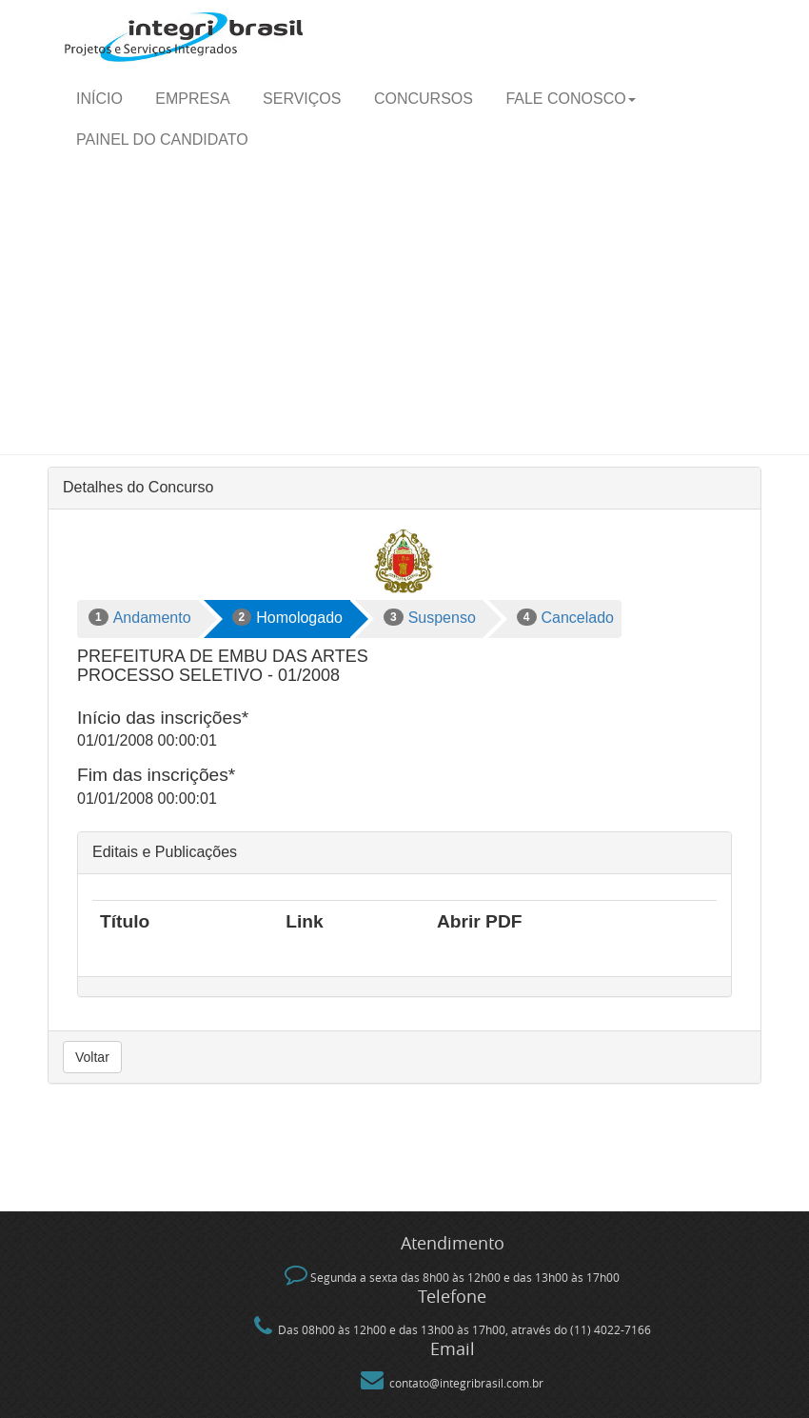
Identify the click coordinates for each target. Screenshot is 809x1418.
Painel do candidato (162, 139)
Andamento (140, 617)
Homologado (287, 617)
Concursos (423, 98)
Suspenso (430, 617)
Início (99, 98)
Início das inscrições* (162, 718)
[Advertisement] (404, 311)
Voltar (92, 1057)
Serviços (302, 98)
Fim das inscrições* (156, 775)
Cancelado (565, 617)
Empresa (192, 98)
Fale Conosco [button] (570, 98)
